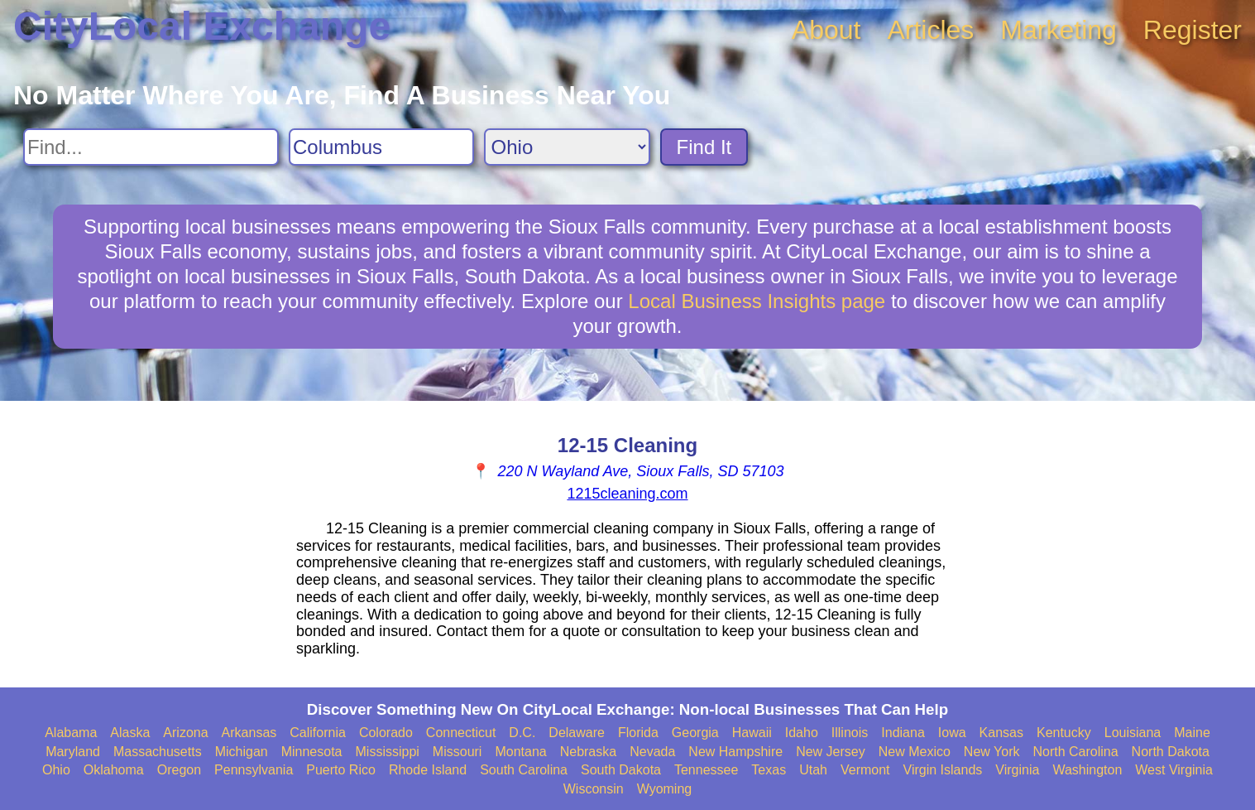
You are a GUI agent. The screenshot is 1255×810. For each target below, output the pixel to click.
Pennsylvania (253, 770)
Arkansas (249, 733)
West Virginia (1174, 770)
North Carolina (1075, 752)
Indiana (903, 733)
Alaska (130, 733)
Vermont (865, 770)
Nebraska (588, 752)
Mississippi (387, 752)
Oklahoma (114, 770)
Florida (638, 733)
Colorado (386, 733)
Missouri (457, 752)
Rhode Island (428, 770)
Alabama (71, 733)
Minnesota (311, 752)
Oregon (179, 770)
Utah (813, 770)
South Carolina (524, 770)
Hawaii (752, 733)
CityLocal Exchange (201, 26)
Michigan (241, 752)
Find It (704, 147)
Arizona (185, 733)
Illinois (849, 733)
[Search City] (381, 147)
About (826, 30)
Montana (520, 752)
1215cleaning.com (627, 493)
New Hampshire (735, 752)
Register (1192, 30)
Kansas (1001, 733)
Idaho (801, 733)
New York (992, 752)
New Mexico (915, 752)
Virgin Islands (943, 770)
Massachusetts (157, 752)
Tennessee (706, 770)
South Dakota (621, 770)
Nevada (652, 752)
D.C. (522, 733)
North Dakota (1170, 752)
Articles (930, 30)
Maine (1192, 733)
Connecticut (461, 733)
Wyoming (664, 789)
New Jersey (830, 752)
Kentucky (1064, 733)
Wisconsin (593, 789)
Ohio (56, 770)
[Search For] (151, 147)
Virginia (1017, 770)
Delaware (576, 733)
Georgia (695, 733)
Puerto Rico (341, 770)
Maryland (73, 752)
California (318, 733)
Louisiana (1133, 733)
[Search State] (567, 147)
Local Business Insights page (756, 301)
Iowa (952, 733)
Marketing (1058, 30)
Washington (1087, 770)
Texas (768, 770)
